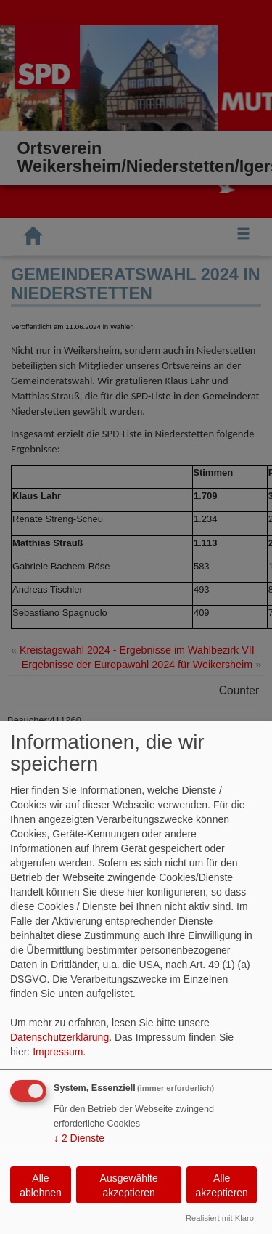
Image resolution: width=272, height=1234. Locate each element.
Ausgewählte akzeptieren (129, 1185)
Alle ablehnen (41, 1185)
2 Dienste (79, 1138)
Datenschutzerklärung (59, 1037)
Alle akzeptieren (221, 1185)
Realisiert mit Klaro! (221, 1218)
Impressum (58, 1052)
